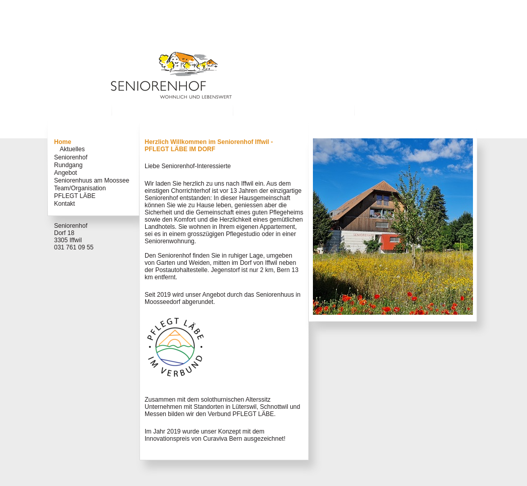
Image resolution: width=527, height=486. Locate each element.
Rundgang (68, 165)
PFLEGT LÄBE (74, 196)
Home (62, 142)
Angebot (65, 172)
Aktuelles (72, 149)
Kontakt (64, 203)
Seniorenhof (70, 157)
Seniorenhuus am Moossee (91, 180)
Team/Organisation (80, 188)
